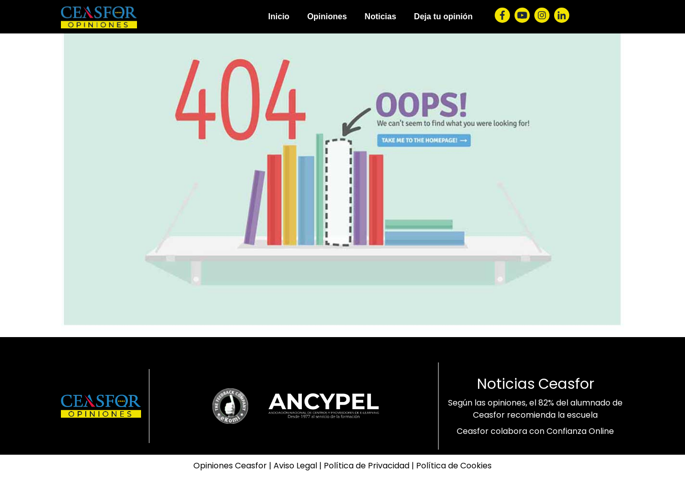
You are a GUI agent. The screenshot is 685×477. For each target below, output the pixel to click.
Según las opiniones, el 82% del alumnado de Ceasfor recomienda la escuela (535, 409)
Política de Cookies (454, 465)
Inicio (279, 16)
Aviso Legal (295, 465)
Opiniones (327, 16)
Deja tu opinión (443, 16)
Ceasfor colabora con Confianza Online (535, 431)
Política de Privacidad (366, 465)
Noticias (380, 16)
